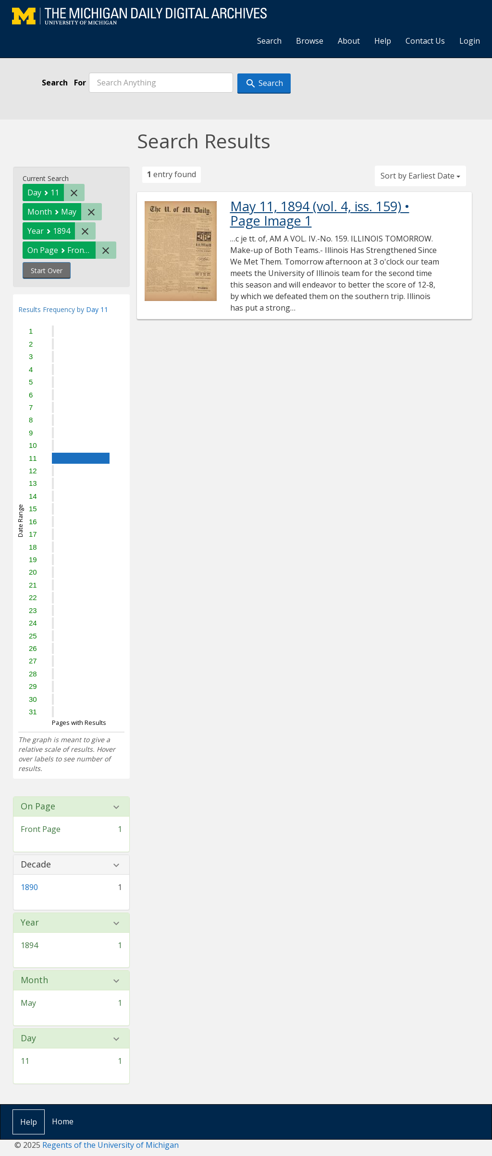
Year (30, 922)
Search (269, 41)
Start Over (46, 270)
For (80, 82)
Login (469, 41)
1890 (29, 887)
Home (63, 1121)
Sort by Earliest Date (420, 175)
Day (28, 1038)
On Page (38, 806)
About (349, 41)
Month (34, 980)
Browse (309, 41)
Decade (36, 864)
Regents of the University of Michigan (110, 1145)
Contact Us (425, 41)
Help (382, 41)
